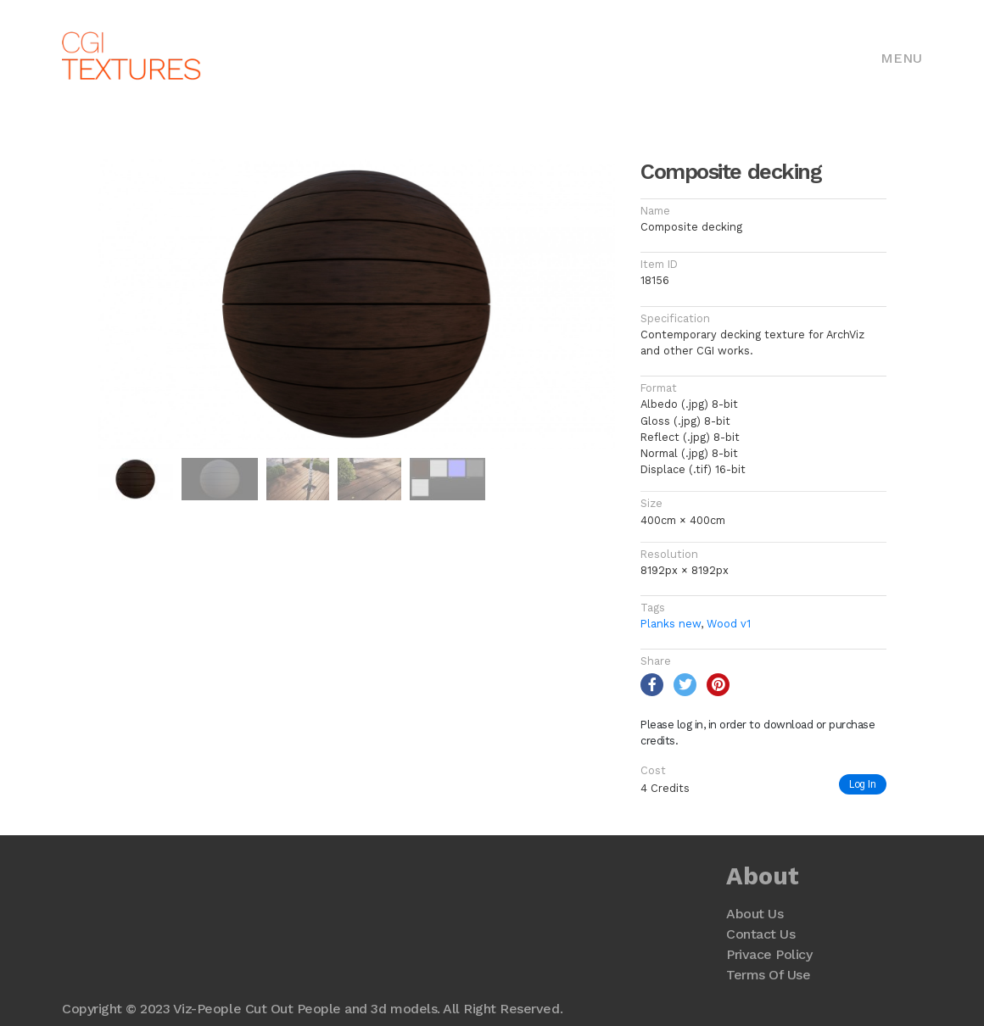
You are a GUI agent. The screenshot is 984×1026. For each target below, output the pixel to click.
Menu (901, 58)
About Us (754, 914)
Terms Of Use (768, 975)
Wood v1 (729, 623)
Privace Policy (769, 954)
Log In (862, 784)
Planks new (670, 623)
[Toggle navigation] (901, 56)
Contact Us (760, 934)
